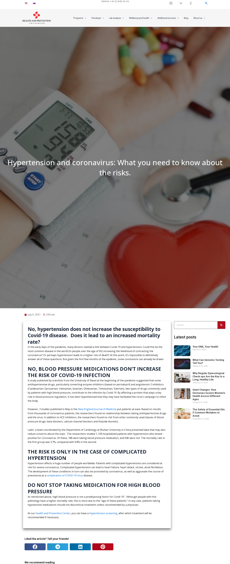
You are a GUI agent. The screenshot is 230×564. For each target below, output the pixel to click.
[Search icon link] (206, 3)
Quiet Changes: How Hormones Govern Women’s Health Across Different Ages (209, 504)
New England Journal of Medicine (97, 519)
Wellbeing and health (143, 18)
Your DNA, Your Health (205, 456)
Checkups (103, 18)
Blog (187, 18)
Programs (86, 18)
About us (200, 18)
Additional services (170, 18)
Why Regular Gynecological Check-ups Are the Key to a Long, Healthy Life (208, 486)
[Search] (221, 435)
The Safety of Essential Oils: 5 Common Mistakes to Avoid (209, 523)
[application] (90, 18)
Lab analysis (120, 18)
